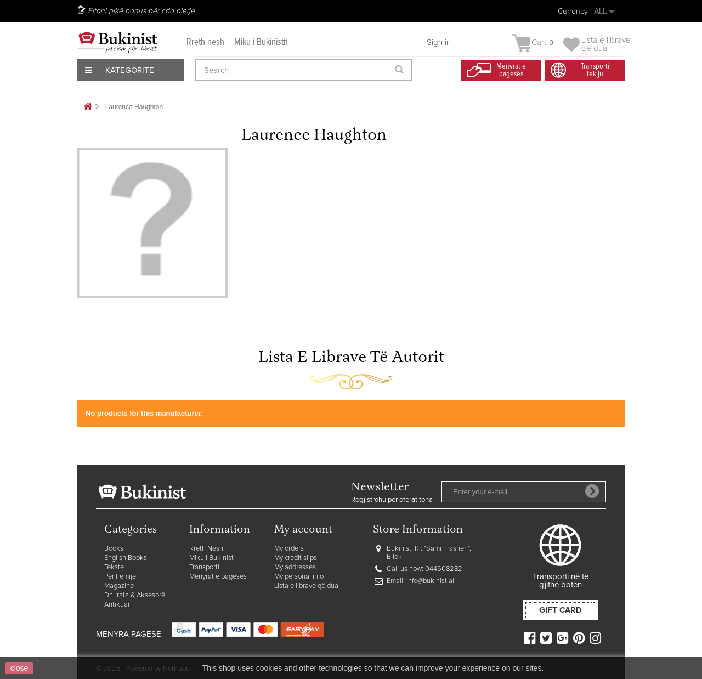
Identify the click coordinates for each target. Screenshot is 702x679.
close (19, 668)
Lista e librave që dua (306, 586)
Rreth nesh (205, 42)
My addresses (295, 567)
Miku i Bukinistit (260, 42)
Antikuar (117, 604)
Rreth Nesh (206, 548)
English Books (125, 558)
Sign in (439, 42)
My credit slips (295, 558)
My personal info (299, 576)
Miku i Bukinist (211, 558)
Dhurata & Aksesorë (134, 595)
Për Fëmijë (120, 576)
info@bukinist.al (430, 581)
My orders (289, 548)
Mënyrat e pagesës (218, 576)
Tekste (114, 567)
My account (303, 530)
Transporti (204, 567)
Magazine (119, 586)
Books (113, 548)
